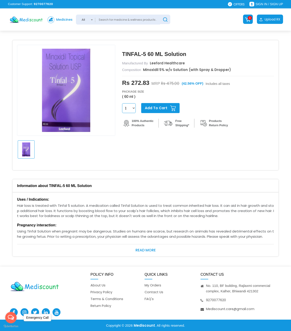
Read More (145, 249)
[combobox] (88, 20)
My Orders (153, 285)
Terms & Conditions (107, 299)
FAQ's (149, 299)
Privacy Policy (101, 292)
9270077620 (43, 4)
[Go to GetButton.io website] (11, 326)
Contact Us (154, 292)
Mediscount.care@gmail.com (230, 308)
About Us (98, 285)
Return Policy (101, 305)
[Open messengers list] (11, 317)
